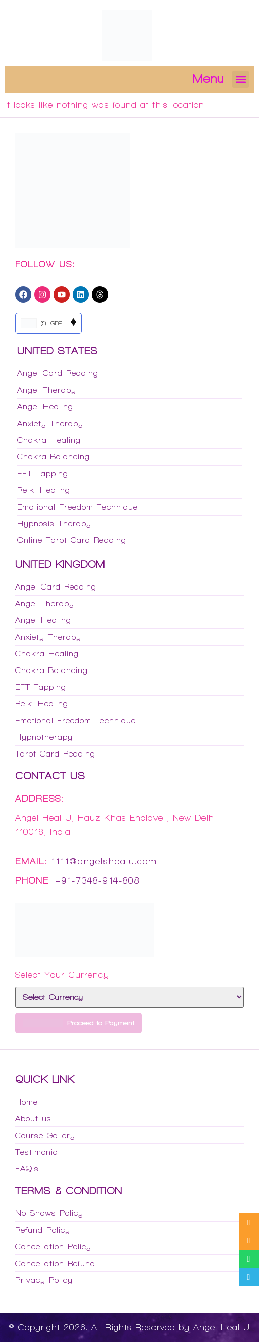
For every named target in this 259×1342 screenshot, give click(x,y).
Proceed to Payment (78, 1023)
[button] (240, 79)
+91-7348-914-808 (98, 880)
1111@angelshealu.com (104, 861)
